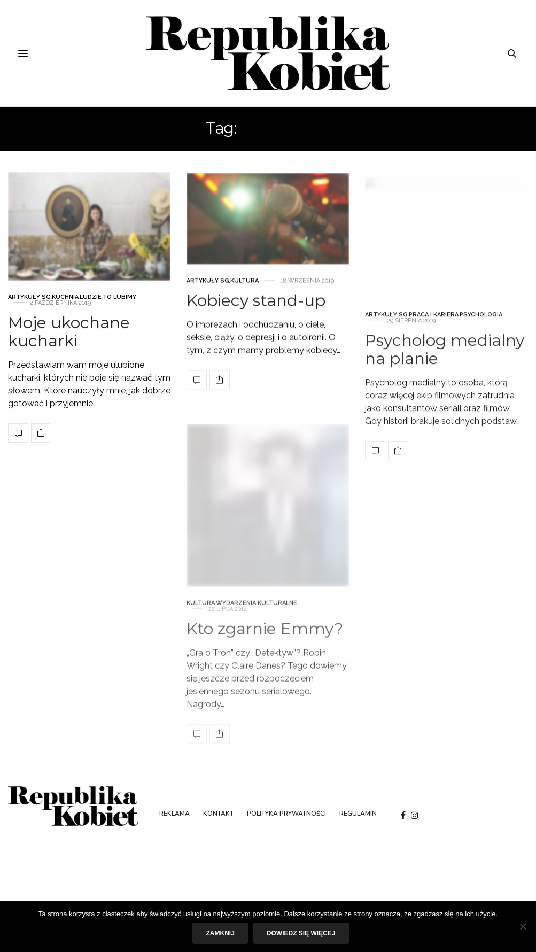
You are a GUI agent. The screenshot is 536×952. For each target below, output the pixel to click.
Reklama (174, 813)
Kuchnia (65, 306)
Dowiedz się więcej (301, 933)
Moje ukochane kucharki (69, 341)
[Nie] (522, 926)
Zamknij (220, 933)
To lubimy (119, 306)
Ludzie (91, 306)
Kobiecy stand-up (256, 326)
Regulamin (358, 813)
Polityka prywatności (286, 813)
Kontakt (218, 813)
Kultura (244, 306)
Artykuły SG (29, 306)
